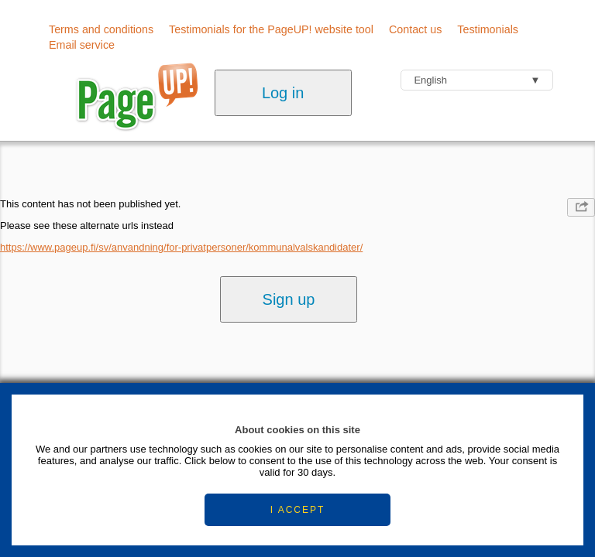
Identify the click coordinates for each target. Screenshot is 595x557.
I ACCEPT (297, 509)
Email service (82, 45)
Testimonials (487, 29)
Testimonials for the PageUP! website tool (271, 29)
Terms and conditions (101, 29)
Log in (283, 92)
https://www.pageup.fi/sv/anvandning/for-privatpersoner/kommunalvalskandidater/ (181, 247)
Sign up (289, 299)
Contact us (415, 29)
